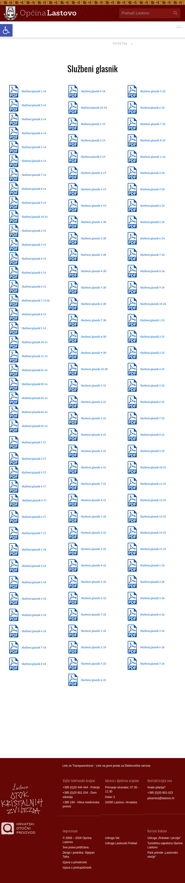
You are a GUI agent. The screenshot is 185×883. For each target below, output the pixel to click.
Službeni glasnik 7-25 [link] (152, 418)
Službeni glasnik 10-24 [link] (153, 304)
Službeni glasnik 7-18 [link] (34, 647)
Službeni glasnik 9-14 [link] (34, 202)
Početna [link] (120, 43)
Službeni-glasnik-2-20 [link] (93, 238)
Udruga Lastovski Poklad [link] (121, 843)
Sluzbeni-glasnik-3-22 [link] (93, 549)
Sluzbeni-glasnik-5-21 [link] (93, 451)
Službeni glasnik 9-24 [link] (152, 287)
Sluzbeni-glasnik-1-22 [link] (93, 516)
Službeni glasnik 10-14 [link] (34, 216)
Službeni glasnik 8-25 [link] (152, 434)
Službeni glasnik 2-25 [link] (152, 336)
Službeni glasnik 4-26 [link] (152, 614)
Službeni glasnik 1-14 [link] (34, 91)
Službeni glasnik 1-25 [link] (152, 320)
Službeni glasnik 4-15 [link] (34, 258)
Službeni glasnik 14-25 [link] (153, 532)
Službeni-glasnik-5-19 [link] (93, 189)
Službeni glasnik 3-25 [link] (152, 352)
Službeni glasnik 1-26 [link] (152, 565)
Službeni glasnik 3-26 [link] (152, 598)
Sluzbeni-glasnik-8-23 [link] (152, 140)
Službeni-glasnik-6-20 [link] (93, 304)
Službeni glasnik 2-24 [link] (152, 173)
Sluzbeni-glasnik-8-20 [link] (93, 336)
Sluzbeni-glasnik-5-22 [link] (93, 581)
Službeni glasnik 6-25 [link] (152, 402)
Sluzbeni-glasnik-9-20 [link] (93, 352)
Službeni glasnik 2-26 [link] (152, 581)
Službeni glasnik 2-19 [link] (93, 140)
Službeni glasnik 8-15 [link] (34, 314)
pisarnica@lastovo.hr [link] (160, 798)
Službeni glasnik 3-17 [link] (34, 472)
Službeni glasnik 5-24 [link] (152, 222)
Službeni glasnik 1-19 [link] (93, 124)
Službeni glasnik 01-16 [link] (34, 370)
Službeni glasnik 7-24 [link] (152, 254)
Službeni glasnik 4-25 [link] (152, 369)
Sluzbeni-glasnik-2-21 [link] (93, 402)
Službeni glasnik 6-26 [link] (152, 647)
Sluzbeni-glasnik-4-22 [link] (93, 565)
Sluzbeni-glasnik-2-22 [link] (93, 532)
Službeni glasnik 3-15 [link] (34, 244)
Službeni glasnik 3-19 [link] (93, 156)
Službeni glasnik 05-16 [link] (34, 426)
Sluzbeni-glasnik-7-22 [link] (93, 614)
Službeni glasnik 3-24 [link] (152, 189)
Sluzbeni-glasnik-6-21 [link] (93, 467)
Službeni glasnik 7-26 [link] (152, 663)
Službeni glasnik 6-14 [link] (34, 161)
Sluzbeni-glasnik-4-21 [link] (93, 434)
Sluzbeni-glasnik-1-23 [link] (93, 631)
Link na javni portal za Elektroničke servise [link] (123, 765)
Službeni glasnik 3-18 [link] (34, 582)
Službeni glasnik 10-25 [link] (153, 467)
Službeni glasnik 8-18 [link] (34, 664)
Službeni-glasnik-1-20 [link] (93, 222)
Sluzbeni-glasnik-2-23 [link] (93, 647)
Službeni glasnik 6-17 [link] (34, 516)
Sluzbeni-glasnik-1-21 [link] (93, 385)
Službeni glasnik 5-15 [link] (34, 272)
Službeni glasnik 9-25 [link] (152, 451)
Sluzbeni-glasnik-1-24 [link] (152, 156)
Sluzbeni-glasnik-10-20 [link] (94, 369)
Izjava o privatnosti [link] (74, 862)
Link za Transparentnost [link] (77, 765)
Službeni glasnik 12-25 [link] (153, 500)
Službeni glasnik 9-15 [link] (34, 328)
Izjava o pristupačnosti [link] (77, 867)
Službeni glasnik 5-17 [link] (34, 500)
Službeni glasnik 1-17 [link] (34, 442)
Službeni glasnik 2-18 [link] (34, 566)
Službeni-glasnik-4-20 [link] (93, 271)
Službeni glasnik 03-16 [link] (34, 398)
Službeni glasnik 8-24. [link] (152, 271)
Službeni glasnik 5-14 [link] (34, 147)
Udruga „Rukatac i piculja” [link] (164, 838)
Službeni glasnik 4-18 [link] (34, 598)
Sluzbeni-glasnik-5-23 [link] (152, 91)
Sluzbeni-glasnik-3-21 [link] (93, 418)
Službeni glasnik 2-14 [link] (34, 105)
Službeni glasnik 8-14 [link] (34, 188)
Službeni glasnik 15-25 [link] (153, 549)
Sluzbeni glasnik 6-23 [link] (152, 107)
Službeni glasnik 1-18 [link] (34, 549)
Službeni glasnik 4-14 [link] (34, 133)
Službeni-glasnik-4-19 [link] (93, 173)
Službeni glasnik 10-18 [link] (94, 107)
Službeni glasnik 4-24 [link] (152, 205)
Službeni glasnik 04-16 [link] (34, 412)
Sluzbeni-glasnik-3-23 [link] (93, 663)
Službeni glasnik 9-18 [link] (93, 91)
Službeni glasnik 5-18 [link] (34, 615)
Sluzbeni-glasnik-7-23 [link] (152, 124)
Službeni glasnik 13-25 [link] (153, 516)
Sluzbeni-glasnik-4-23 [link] (93, 680)
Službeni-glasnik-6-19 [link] (93, 205)
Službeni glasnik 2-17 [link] (34, 458)
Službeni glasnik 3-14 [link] (34, 119)
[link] (6, 30)
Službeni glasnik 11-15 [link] (34, 356)
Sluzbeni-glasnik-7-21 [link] (93, 483)
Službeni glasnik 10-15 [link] (34, 342)
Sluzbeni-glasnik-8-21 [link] (93, 500)
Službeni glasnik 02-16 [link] (34, 384)
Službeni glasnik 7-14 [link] (34, 175)
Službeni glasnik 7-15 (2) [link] (35, 300)
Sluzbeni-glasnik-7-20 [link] (93, 320)
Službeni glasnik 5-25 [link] (152, 385)
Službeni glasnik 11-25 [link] (153, 483)
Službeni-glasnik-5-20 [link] (93, 287)
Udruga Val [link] (112, 838)
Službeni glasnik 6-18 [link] (34, 631)
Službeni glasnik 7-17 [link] (34, 533)
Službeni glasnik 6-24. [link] (152, 238)
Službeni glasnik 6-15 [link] (34, 286)
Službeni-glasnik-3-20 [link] (93, 254)
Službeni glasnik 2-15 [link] (34, 230)
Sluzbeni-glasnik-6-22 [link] (93, 598)
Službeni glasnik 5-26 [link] (152, 631)
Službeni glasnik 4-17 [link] (34, 486)
